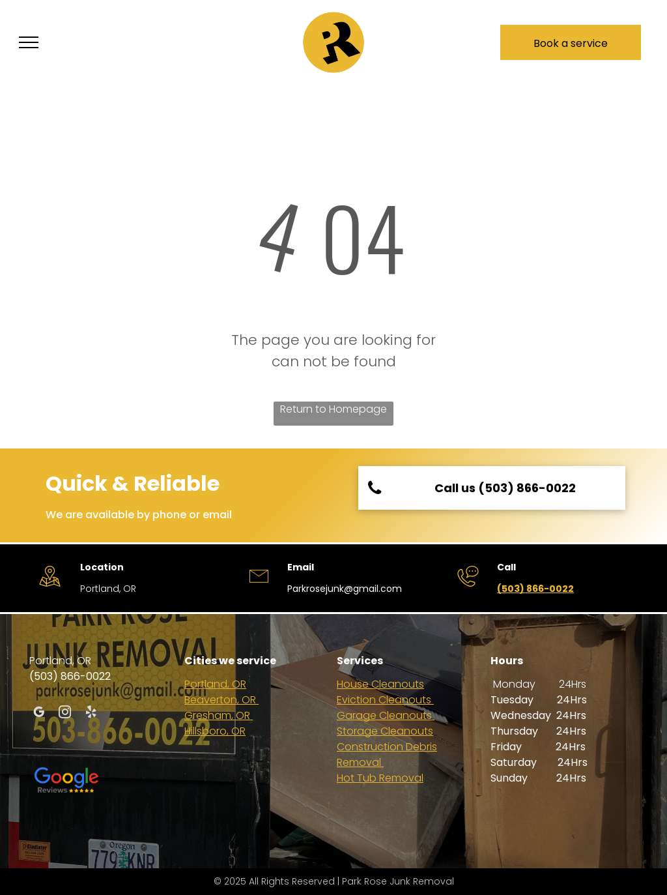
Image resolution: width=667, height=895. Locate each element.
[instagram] (64, 714)
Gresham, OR (218, 715)
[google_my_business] (38, 714)
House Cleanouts (380, 684)
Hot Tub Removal (380, 777)
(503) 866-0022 (535, 588)
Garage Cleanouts (385, 715)
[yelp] (90, 714)
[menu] (29, 42)
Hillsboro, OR (215, 731)
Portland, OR (215, 684)
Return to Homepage (333, 409)
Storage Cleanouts (385, 731)
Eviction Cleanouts (385, 699)
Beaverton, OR (221, 699)
